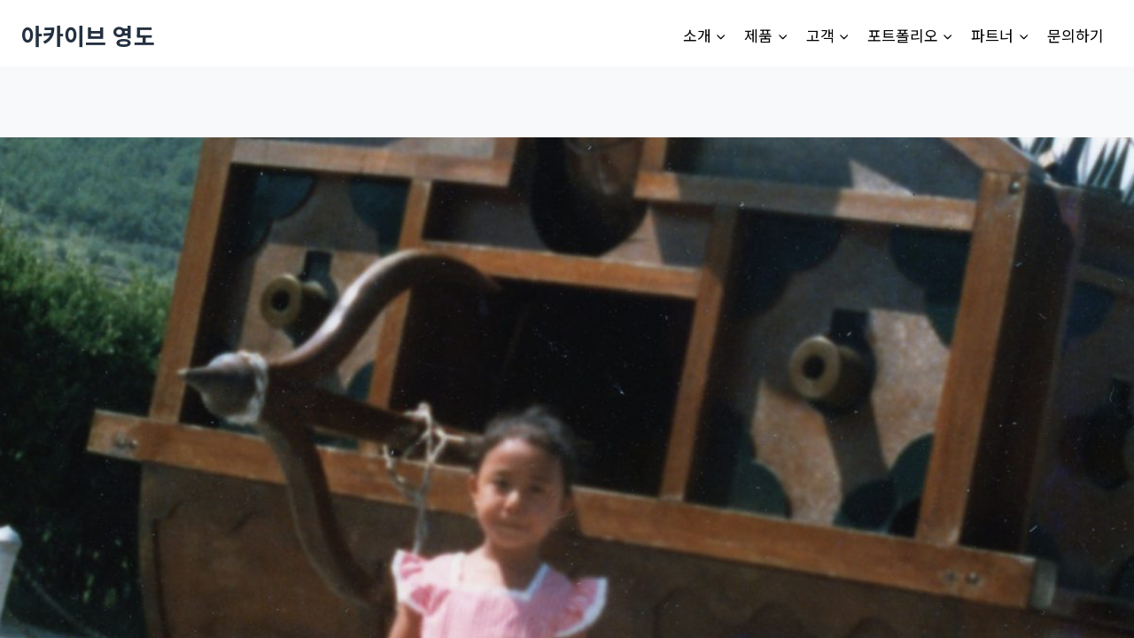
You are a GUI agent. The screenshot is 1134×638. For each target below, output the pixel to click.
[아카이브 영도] (88, 35)
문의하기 (1075, 35)
